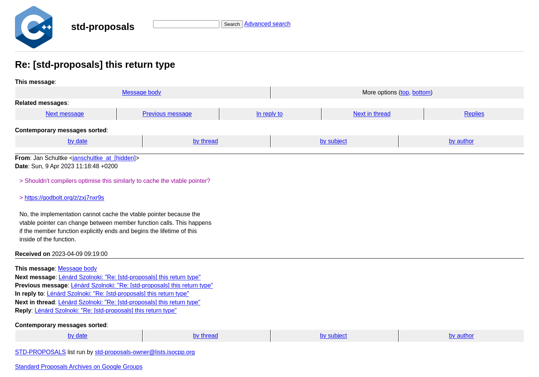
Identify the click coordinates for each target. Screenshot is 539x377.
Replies (474, 114)
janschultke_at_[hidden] (104, 158)
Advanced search (267, 24)
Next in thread (372, 114)
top (405, 92)
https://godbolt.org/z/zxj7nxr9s (64, 197)
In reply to (269, 114)
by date (77, 141)
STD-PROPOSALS (40, 352)
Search (232, 24)
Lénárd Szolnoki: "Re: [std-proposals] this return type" (130, 277)
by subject (333, 141)
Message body (141, 92)
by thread (205, 141)
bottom (421, 92)
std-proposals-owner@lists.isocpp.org (145, 352)
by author (461, 141)
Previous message (167, 114)
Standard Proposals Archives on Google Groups (79, 367)
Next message (65, 114)
